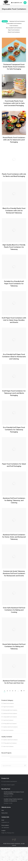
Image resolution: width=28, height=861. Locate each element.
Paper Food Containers (14, 30)
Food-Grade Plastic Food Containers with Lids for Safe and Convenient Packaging (14, 103)
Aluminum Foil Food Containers (17, 21)
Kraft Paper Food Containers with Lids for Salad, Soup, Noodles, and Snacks (14, 320)
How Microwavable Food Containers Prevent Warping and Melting (14, 792)
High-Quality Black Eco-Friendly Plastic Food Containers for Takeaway (14, 247)
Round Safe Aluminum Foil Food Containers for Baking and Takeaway (14, 646)
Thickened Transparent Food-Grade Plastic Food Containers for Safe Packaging (14, 67)
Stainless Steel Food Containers (10, 727)
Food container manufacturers (10, 781)
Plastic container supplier (9, 784)
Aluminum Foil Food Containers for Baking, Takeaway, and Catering (14, 500)
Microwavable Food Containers (14, 27)
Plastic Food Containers (14, 32)
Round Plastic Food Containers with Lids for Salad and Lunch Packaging (14, 140)
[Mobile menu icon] (25, 2)
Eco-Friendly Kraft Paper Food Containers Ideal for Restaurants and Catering (14, 356)
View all (5, 21)
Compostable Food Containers (14, 23)
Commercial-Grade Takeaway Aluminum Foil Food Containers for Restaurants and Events (14, 573)
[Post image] (14, 50)
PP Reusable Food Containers (10, 723)
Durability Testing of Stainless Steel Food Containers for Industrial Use (13, 800)
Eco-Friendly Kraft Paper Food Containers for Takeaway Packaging (14, 430)
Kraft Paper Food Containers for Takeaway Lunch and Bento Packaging (14, 393)
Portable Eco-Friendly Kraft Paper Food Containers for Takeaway (14, 283)
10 (21, 690)
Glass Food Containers (8, 730)
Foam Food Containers (8, 720)
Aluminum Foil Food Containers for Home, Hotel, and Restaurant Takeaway (14, 537)
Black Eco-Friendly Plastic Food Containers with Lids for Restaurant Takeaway (14, 210)
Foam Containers (14, 25)
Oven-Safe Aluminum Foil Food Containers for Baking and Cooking (14, 610)
